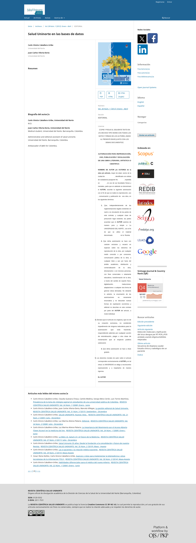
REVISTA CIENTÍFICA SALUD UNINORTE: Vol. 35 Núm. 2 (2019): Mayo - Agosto (73, 446)
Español (141, 106)
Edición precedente (146, 321)
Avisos (47, 18)
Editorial (86, 421)
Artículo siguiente (145, 329)
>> (39, 471)
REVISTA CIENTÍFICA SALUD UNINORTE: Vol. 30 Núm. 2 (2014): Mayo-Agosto (97, 459)
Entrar (169, 2)
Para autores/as (144, 73)
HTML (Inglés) (121, 95)
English (141, 102)
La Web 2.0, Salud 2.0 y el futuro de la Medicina (79, 437)
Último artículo (144, 343)
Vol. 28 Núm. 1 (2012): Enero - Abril (58, 26)
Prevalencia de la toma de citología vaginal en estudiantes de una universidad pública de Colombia (76, 402)
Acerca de (58, 18)
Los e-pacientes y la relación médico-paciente (78, 449)
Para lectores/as (144, 69)
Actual (27, 18)
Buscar (166, 18)
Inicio (30, 26)
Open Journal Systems (147, 87)
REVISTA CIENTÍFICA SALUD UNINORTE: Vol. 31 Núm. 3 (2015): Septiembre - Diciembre (70, 411)
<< (29, 471)
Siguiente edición (145, 325)
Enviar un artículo (146, 135)
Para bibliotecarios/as (146, 76)
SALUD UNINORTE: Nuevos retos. (73, 414)
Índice (140, 355)
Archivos (37, 18)
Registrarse (160, 2)
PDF (101, 96)
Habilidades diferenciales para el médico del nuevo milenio (84, 462)
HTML (110, 96)
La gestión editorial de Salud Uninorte (112, 408)
